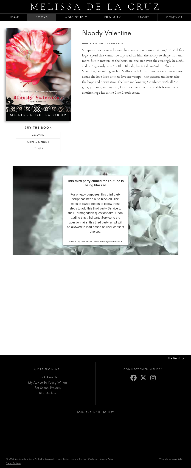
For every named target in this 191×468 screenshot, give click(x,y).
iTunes (38, 148)
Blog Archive (48, 393)
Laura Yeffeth (178, 459)
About (143, 17)
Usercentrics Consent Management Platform (101, 241)
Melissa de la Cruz (95, 7)
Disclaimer (93, 458)
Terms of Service (78, 458)
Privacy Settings (13, 463)
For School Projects (48, 388)
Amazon (38, 135)
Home (14, 17)
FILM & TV (112, 17)
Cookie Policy (106, 458)
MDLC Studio (76, 17)
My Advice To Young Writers (47, 382)
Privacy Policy (62, 458)
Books (42, 17)
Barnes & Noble (38, 141)
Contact (174, 17)
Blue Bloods (176, 358)
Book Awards (48, 377)
